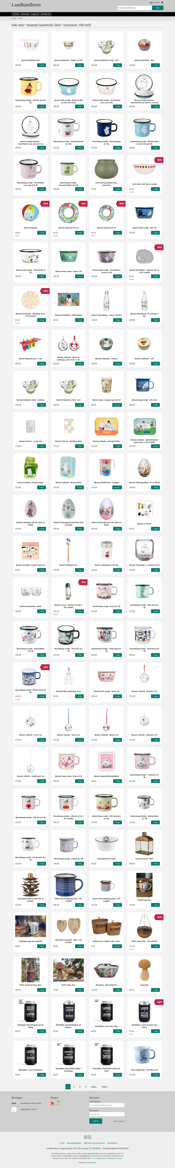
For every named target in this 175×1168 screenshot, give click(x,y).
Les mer (95, 1159)
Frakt (62, 1144)
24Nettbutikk (92, 1163)
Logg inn (35, 14)
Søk (157, 8)
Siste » (105, 1087)
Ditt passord (93, 1111)
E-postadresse (94, 1101)
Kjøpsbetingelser (74, 1144)
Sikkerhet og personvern (94, 1144)
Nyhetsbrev (112, 1144)
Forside (16, 14)
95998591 (96, 1149)
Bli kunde (25, 14)
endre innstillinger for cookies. (111, 1159)
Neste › (94, 1087)
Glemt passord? (119, 1121)
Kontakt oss (45, 14)
